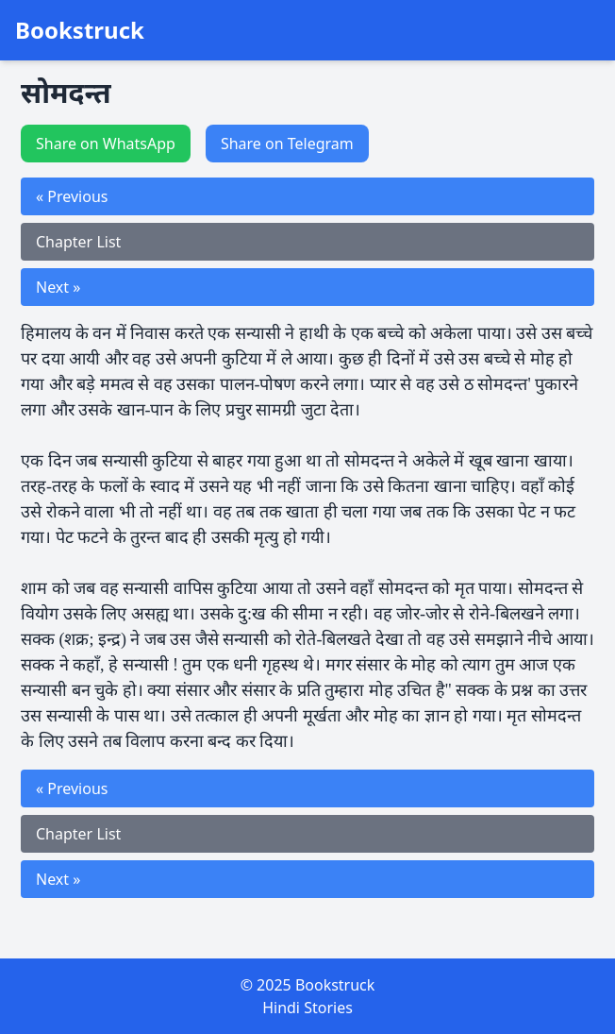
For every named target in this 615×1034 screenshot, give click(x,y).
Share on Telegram (287, 143)
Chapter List (78, 241)
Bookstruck (79, 30)
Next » (58, 287)
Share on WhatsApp (105, 143)
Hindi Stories (307, 1007)
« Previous (72, 196)
